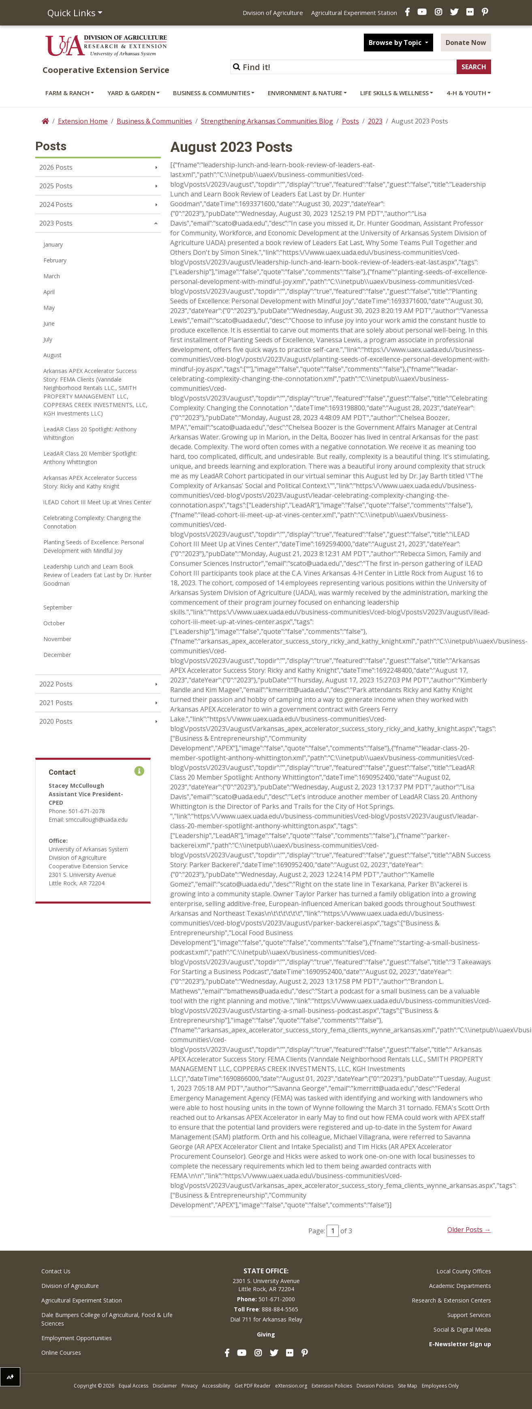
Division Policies (375, 1385)
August (52, 355)
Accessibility (216, 1385)
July (47, 339)
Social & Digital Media (462, 1329)
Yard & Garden (131, 93)
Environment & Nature (305, 93)
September (57, 607)
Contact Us (56, 1271)
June (49, 323)
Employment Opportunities (76, 1338)
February (54, 260)
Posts (350, 121)
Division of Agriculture (273, 13)
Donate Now (466, 42)
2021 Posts (56, 702)
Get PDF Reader (253, 1385)
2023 (375, 121)
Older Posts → (469, 1229)
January (53, 244)
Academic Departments (460, 1286)
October (54, 623)
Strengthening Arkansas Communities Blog (267, 121)
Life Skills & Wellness (394, 93)
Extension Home (83, 121)
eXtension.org (291, 1385)
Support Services (469, 1315)
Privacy (190, 1385)
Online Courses (61, 1352)
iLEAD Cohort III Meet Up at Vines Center (97, 502)
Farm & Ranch (67, 93)
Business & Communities (211, 93)
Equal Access (133, 1385)
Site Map (407, 1385)
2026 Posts (56, 167)
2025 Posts (56, 185)
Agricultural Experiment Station (354, 13)
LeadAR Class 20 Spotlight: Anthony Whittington (90, 433)
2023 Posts (56, 223)
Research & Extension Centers (451, 1300)
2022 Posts (56, 684)
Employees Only (440, 1385)
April (49, 292)
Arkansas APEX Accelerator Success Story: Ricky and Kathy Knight (90, 482)
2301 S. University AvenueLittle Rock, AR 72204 (266, 1285)
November (57, 639)
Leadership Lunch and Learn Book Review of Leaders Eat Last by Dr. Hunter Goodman (97, 575)
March (51, 276)
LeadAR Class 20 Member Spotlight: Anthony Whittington (90, 458)
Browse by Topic (396, 42)
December (57, 655)
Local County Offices (463, 1271)
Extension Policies (332, 1385)
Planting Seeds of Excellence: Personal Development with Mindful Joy (93, 546)
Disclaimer (165, 1385)
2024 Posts (56, 204)
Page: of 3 (330, 1231)
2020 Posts (56, 721)
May (49, 307)
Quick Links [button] (71, 12)
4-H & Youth (466, 93)
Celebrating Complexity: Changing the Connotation (92, 522)
